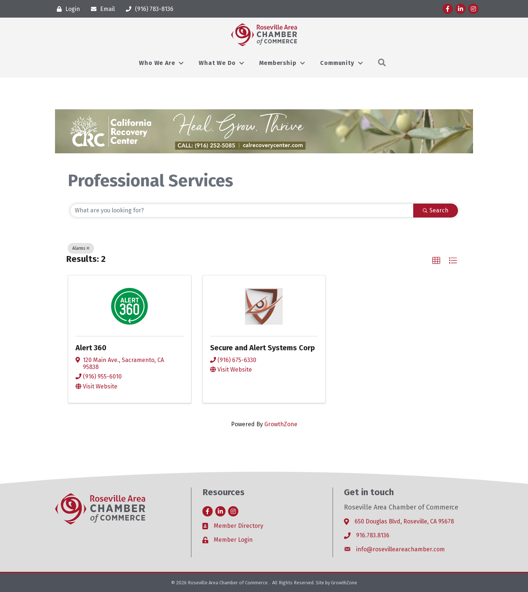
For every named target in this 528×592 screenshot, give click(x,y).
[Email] (101, 9)
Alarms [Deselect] (80, 248)
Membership (277, 62)
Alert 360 (91, 347)
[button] (436, 260)
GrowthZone (280, 424)
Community (337, 62)
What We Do (217, 62)
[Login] (66, 9)
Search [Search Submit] (435, 210)
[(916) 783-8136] (147, 9)
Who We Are (157, 62)
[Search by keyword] (242, 211)
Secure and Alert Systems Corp (262, 347)
